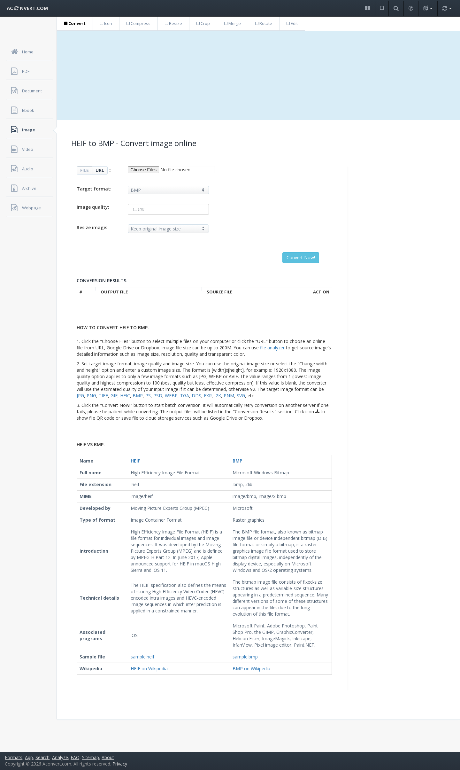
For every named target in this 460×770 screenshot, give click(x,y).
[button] (367, 8)
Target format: (94, 189)
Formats (13, 757)
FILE (84, 170)
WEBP (171, 396)
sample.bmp (245, 657)
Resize (173, 23)
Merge (232, 23)
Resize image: (92, 227)
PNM (229, 396)
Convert (75, 23)
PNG (91, 396)
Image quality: (93, 207)
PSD (157, 396)
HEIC (125, 396)
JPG (80, 396)
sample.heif (142, 657)
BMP (138, 396)
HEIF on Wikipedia (149, 668)
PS (148, 396)
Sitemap (90, 757)
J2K (217, 396)
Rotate (263, 23)
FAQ (75, 757)
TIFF (103, 396)
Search (42, 757)
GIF (114, 396)
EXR (208, 396)
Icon (106, 23)
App (29, 757)
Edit (292, 23)
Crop (203, 23)
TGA (184, 396)
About (108, 757)
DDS (196, 396)
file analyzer (272, 348)
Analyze (60, 757)
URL (100, 170)
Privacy (119, 764)
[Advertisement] (258, 75)
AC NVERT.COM (27, 8)
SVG (241, 396)
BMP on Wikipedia (251, 668)
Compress (138, 23)
